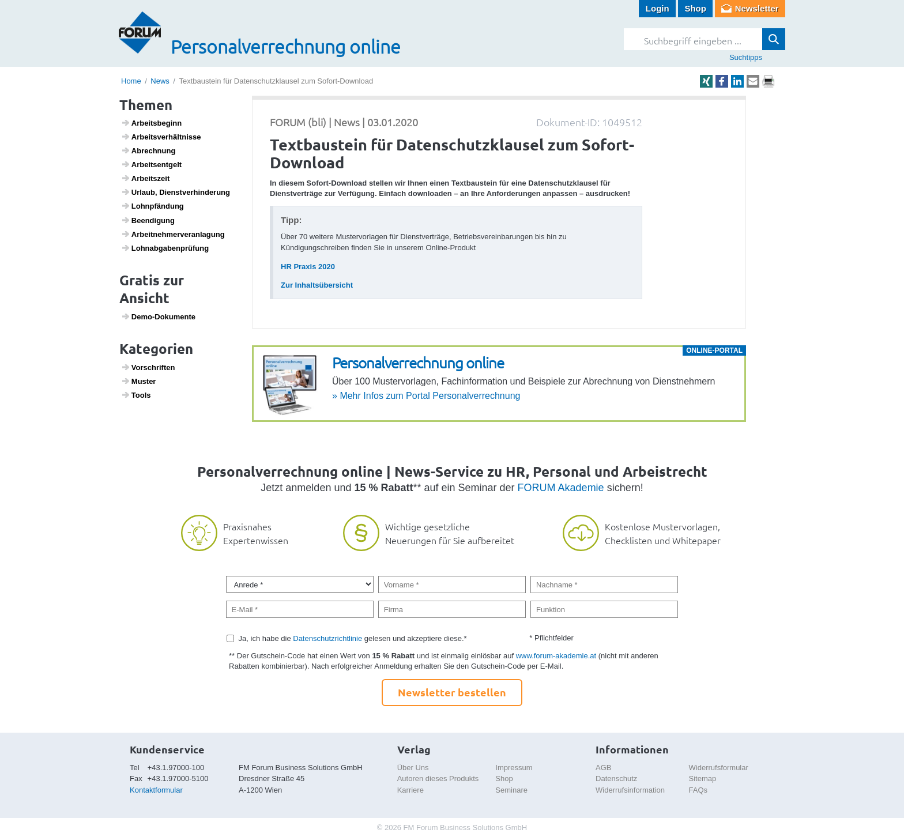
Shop (695, 8)
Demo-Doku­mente (158, 316)
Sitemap (703, 778)
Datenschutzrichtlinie (327, 638)
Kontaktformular (156, 790)
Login (657, 8)
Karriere (410, 790)
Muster (138, 381)
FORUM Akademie (561, 487)
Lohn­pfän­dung (152, 205)
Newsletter (757, 8)
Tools (136, 394)
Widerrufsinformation (630, 790)
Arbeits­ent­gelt (151, 164)
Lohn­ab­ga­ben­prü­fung (165, 247)
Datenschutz (616, 778)
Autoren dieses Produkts (438, 778)
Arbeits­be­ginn (151, 122)
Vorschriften (148, 367)
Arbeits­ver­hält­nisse (161, 136)
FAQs (698, 790)
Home (131, 81)
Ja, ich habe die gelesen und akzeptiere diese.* (353, 638)
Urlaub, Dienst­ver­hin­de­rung (175, 192)
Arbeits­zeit (145, 178)
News (160, 81)
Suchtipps (745, 57)
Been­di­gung (148, 220)
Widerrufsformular (718, 767)
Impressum (513, 767)
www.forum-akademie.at (556, 655)
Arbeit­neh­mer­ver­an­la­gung (173, 234)
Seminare (511, 790)
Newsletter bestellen (452, 692)
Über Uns (413, 767)
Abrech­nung (148, 150)
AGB (603, 767)
